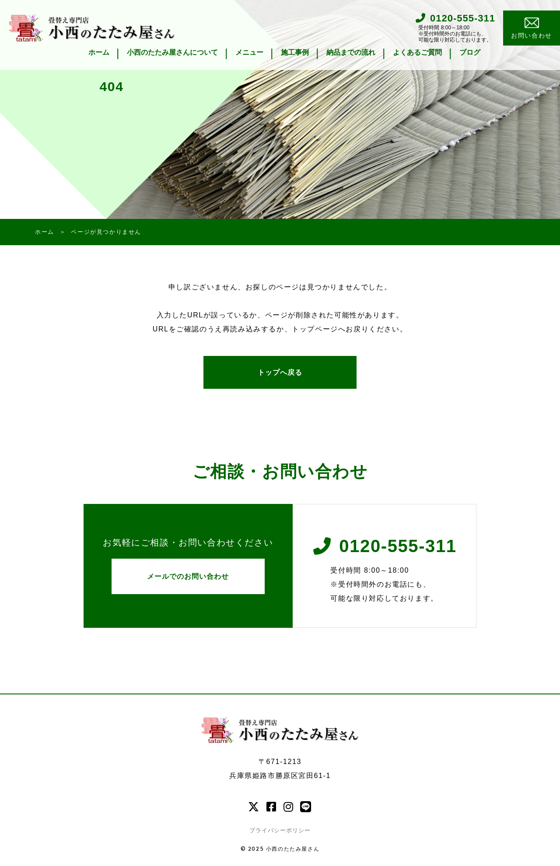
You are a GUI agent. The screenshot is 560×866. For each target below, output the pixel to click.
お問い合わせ (531, 29)
